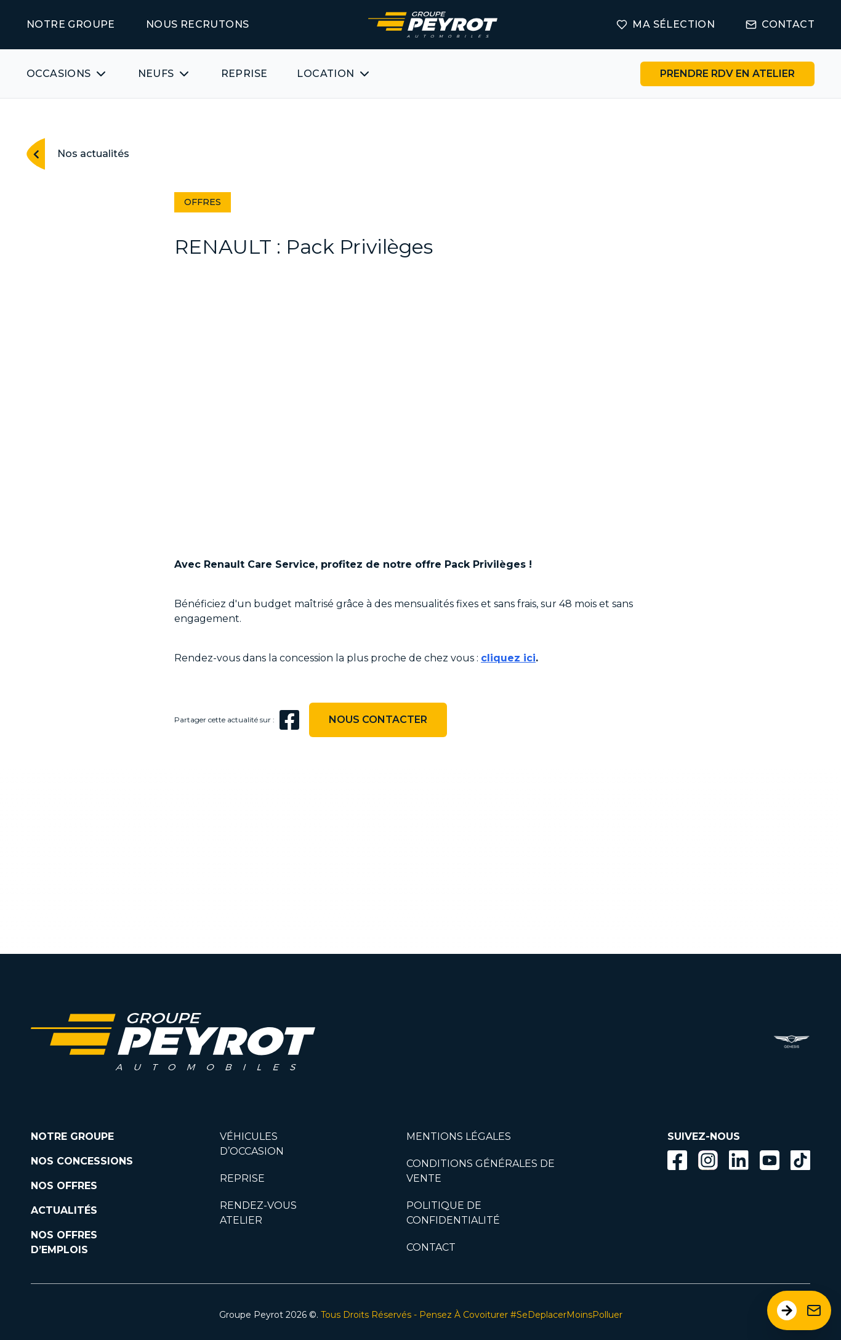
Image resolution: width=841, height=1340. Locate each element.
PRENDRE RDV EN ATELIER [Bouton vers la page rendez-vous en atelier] (727, 73)
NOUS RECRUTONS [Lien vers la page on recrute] (197, 24)
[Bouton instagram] (708, 1160)
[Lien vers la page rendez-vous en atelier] (727, 74)
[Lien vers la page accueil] (432, 24)
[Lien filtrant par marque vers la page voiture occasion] (464, 1041)
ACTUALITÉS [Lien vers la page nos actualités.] (64, 1210)
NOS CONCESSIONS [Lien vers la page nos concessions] (82, 1161)
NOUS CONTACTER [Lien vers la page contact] (378, 719)
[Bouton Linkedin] (739, 1160)
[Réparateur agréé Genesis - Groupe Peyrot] (791, 1041)
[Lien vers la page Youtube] (769, 1162)
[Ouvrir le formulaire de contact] (799, 1310)
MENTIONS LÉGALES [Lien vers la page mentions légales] (458, 1136)
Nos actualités (93, 153)
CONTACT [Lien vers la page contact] (780, 24)
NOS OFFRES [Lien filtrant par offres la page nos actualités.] (64, 1186)
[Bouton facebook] (677, 1160)
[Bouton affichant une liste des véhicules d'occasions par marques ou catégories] (67, 74)
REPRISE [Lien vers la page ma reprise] (244, 73)
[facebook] (289, 720)
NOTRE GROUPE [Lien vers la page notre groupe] (70, 24)
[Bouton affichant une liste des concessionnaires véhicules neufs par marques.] (164, 74)
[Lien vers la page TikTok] (800, 1162)
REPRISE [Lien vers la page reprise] (242, 1178)
